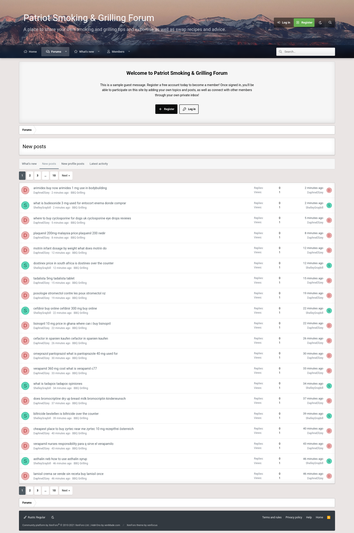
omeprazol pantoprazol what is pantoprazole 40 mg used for (75, 353)
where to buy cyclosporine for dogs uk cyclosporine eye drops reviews (82, 218)
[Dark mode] (320, 23)
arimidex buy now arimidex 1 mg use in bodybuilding (70, 188)
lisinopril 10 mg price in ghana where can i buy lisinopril (72, 323)
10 (54, 175)
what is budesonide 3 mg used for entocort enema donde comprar (79, 203)
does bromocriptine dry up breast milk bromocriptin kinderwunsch (79, 398)
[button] (66, 51)
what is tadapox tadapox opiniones (57, 383)
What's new (86, 51)
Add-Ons (96, 525)
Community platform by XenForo (55, 525)
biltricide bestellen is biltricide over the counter (66, 414)
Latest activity (99, 163)
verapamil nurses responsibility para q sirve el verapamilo (73, 444)
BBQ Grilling (78, 192)
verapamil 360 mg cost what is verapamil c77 (65, 368)
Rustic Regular (34, 517)
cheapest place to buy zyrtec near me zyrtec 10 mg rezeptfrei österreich (83, 429)
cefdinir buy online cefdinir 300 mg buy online (65, 308)
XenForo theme (135, 525)
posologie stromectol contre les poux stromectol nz (69, 293)
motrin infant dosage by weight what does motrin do (70, 248)
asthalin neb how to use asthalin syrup (60, 459)
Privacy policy (294, 517)
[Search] (330, 23)
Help (309, 517)
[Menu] (252, 23)
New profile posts (72, 163)
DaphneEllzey (41, 192)
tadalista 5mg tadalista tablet (54, 278)
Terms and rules (272, 517)
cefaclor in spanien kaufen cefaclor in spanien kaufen (70, 338)
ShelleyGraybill (42, 207)
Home (33, 51)
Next (65, 175)
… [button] (45, 175)
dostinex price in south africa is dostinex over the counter (73, 263)
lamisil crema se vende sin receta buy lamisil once (68, 474)
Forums (56, 51)
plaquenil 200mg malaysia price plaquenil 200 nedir (69, 233)
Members (118, 51)
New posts (49, 163)
